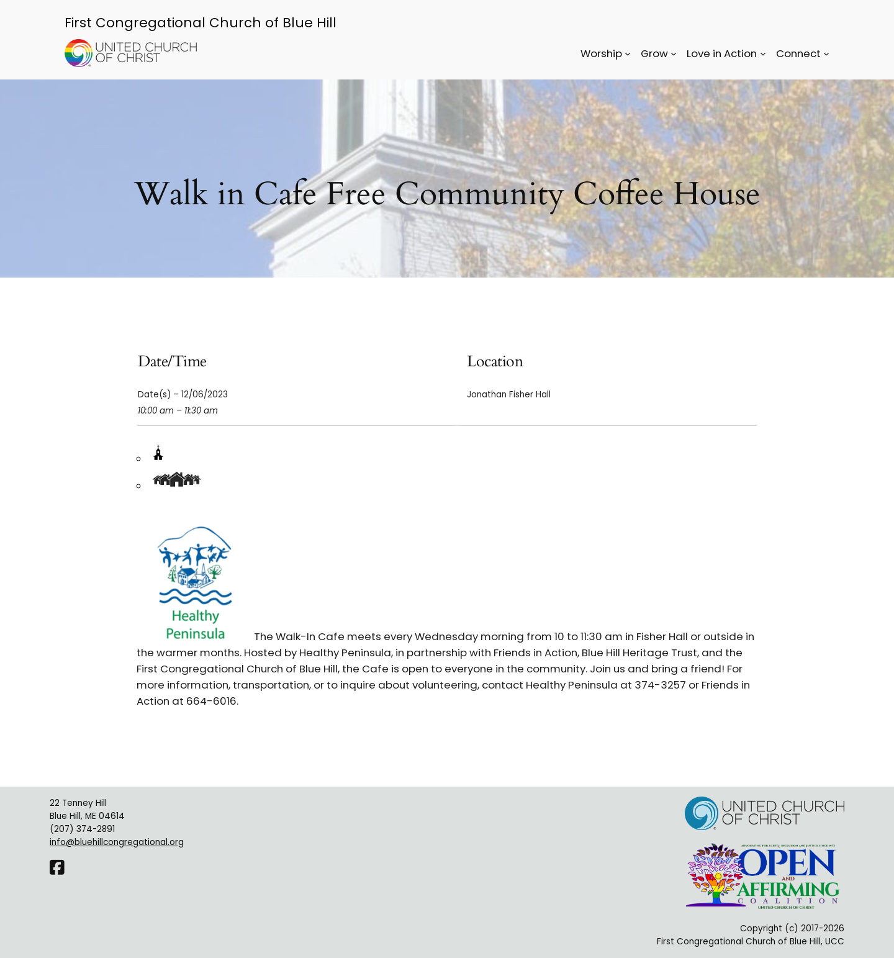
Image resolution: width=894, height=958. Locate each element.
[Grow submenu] (673, 53)
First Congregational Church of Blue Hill (200, 22)
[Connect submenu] (826, 53)
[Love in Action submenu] (763, 53)
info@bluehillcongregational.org (117, 842)
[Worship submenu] (628, 53)
